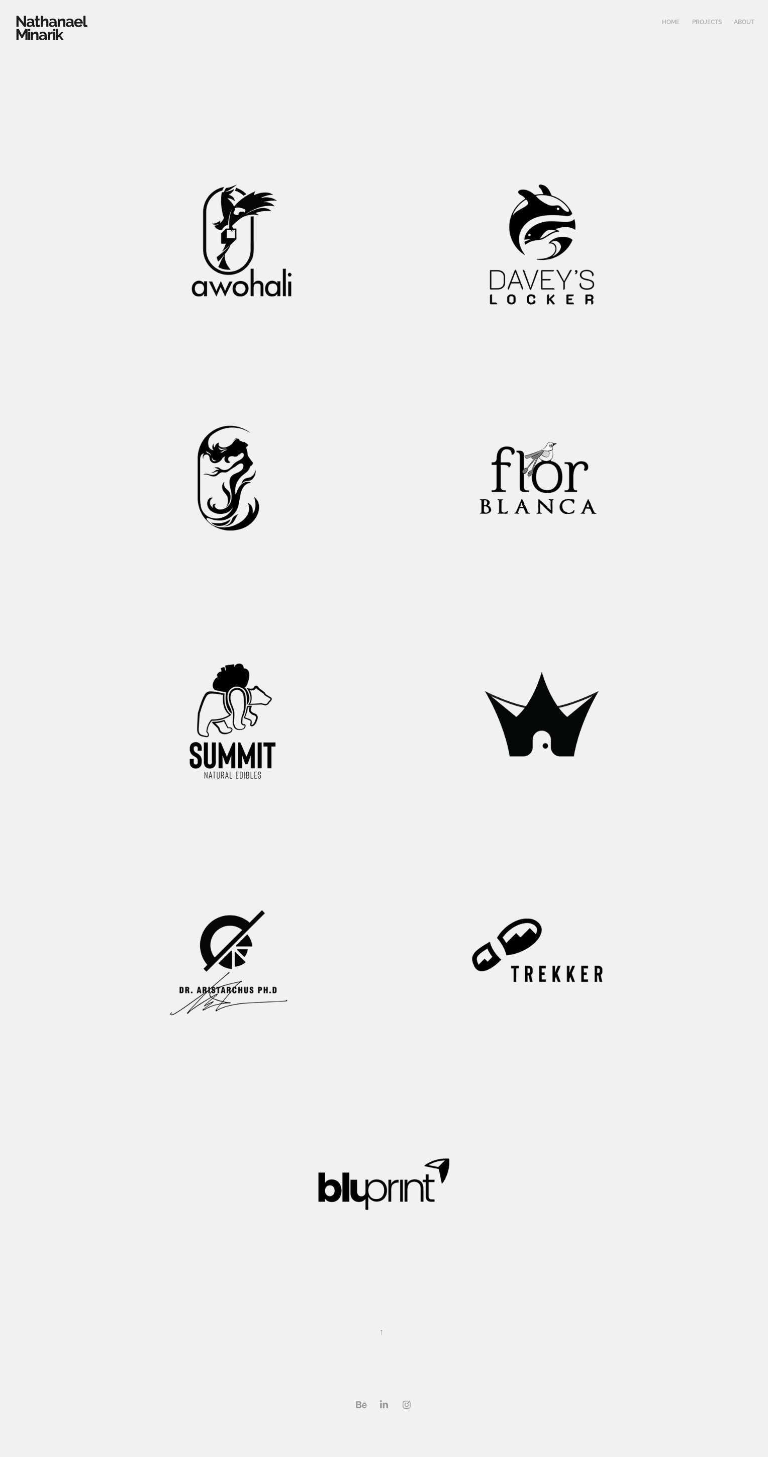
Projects (707, 22)
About (744, 22)
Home (671, 22)
